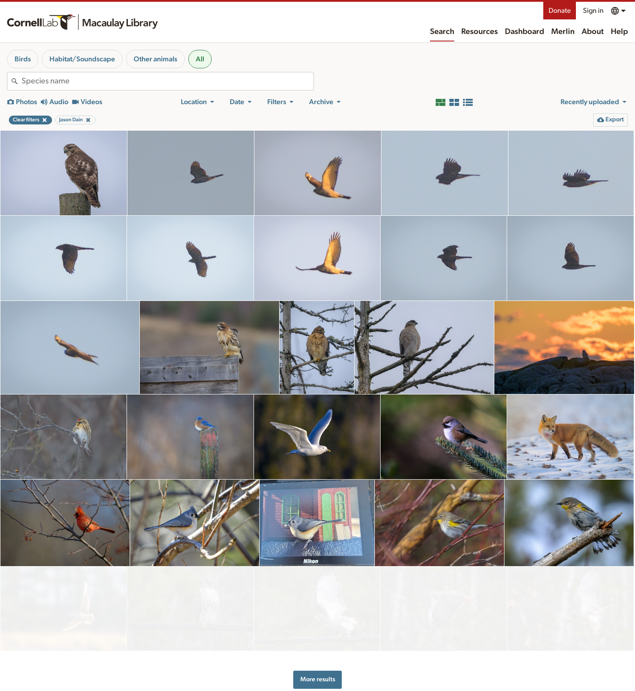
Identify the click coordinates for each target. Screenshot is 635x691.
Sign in (593, 10)
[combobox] (168, 81)
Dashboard (524, 32)
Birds (23, 59)
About (593, 32)
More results (317, 637)
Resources (479, 32)
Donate (560, 10)
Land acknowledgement (468, 683)
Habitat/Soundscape (82, 59)
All (200, 59)
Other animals (155, 59)
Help (619, 32)
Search (442, 32)
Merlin (563, 32)
